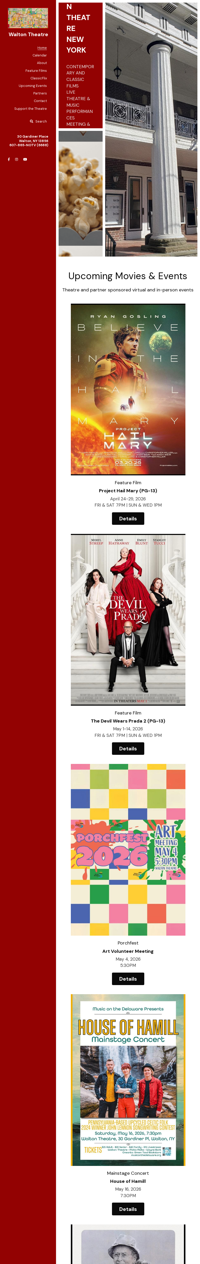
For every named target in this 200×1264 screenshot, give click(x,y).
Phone (54, 1101)
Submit (84, 1175)
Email (53, 1087)
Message (57, 1117)
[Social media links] (9, 159)
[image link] (28, 18)
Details (94, 450)
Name (54, 1072)
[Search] (38, 121)
